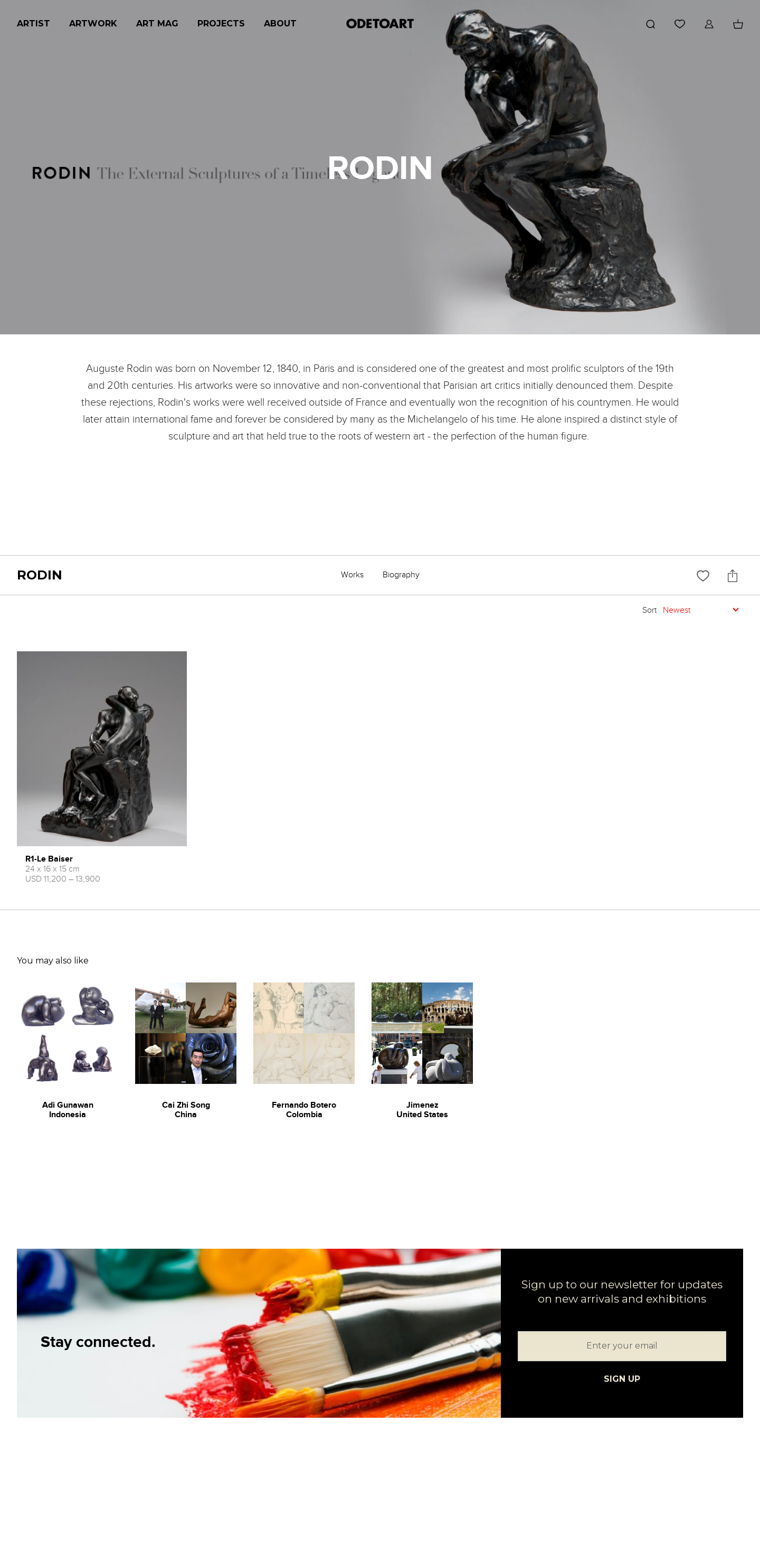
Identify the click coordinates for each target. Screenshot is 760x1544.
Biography (401, 574)
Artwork (93, 23)
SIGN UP (622, 1379)
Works (352, 574)
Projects (221, 23)
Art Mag (157, 23)
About (280, 23)
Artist (33, 23)
